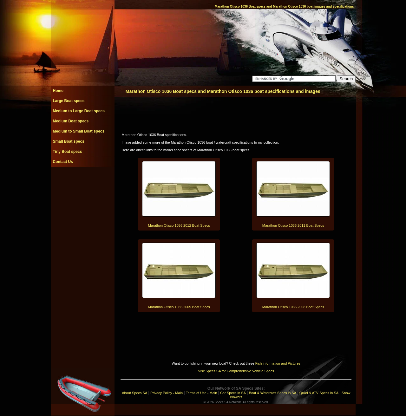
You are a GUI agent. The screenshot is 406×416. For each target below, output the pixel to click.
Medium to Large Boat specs (79, 111)
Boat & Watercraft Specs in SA (272, 393)
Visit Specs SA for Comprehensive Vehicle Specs (236, 371)
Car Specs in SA (233, 393)
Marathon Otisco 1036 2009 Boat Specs (179, 307)
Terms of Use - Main (201, 393)
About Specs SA (134, 393)
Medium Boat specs (71, 121)
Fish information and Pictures (277, 363)
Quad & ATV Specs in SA (318, 393)
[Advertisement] (82, 181)
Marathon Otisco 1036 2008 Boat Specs (293, 307)
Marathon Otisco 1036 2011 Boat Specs (293, 225)
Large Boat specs (69, 101)
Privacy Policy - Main (166, 393)
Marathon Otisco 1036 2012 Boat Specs (179, 225)
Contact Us (63, 161)
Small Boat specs (68, 141)
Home (58, 90)
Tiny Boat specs (67, 151)
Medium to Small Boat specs (79, 131)
